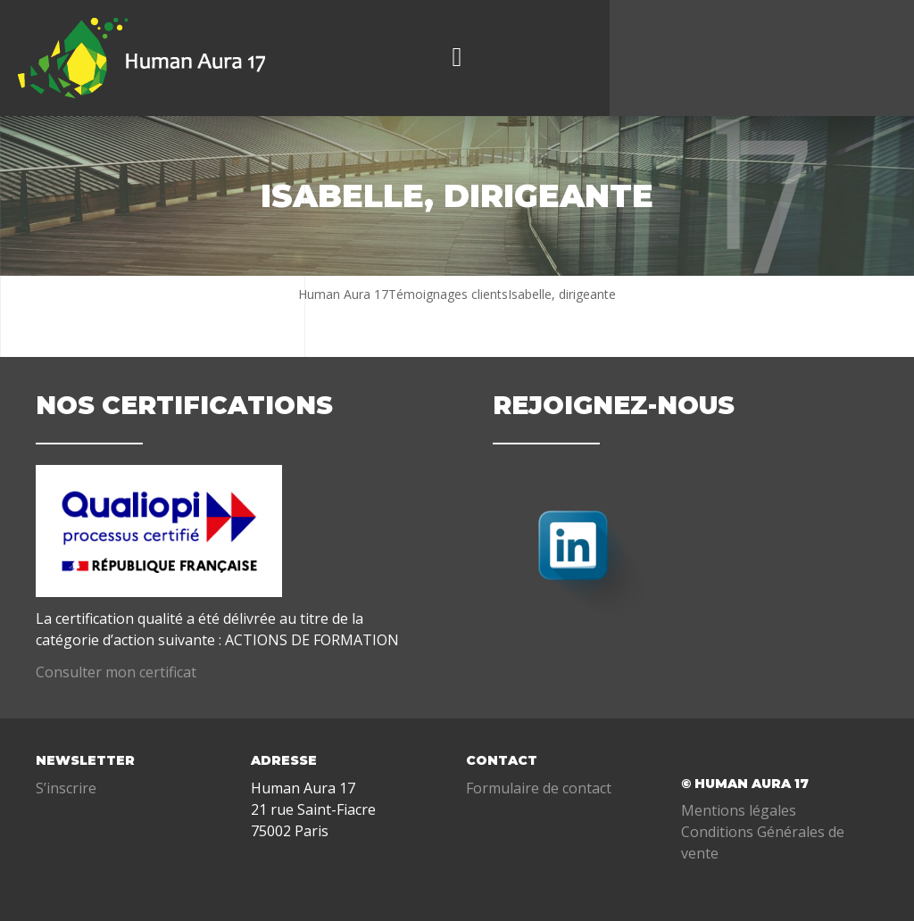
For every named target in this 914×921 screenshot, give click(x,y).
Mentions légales (738, 810)
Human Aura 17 (343, 294)
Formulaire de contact (538, 788)
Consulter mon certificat (116, 672)
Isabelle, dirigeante (562, 294)
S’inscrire (66, 788)
